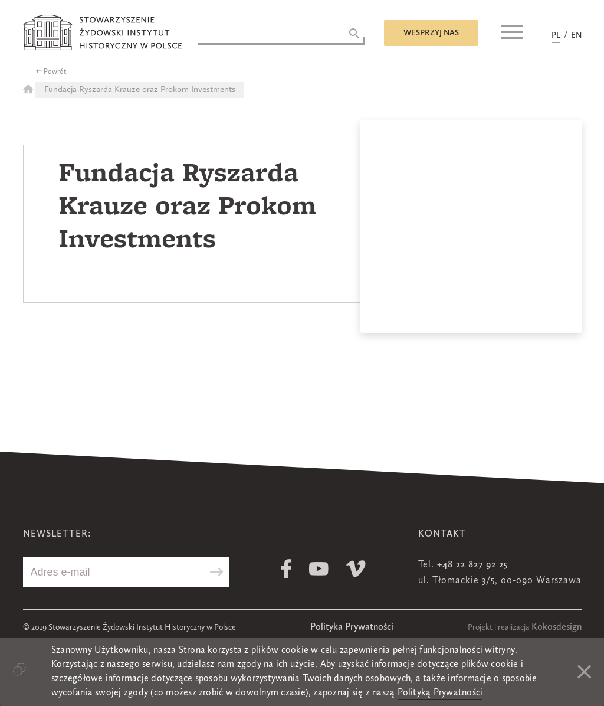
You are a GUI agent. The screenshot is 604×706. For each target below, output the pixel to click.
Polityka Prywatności (351, 627)
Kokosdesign (556, 627)
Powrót (55, 72)
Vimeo (356, 568)
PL (556, 35)
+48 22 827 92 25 (472, 565)
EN (576, 35)
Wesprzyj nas (431, 33)
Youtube (318, 568)
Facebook (286, 568)
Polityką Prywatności (440, 693)
